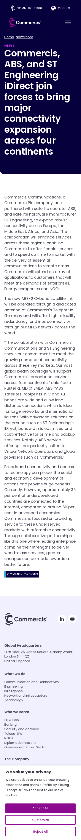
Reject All (40, 831)
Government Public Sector (25, 747)
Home (9, 37)
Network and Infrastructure (26, 695)
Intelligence (13, 691)
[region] (40, 802)
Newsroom (24, 37)
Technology (13, 700)
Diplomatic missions (20, 742)
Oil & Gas (11, 720)
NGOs (8, 738)
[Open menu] (68, 22)
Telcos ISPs (13, 733)
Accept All (40, 808)
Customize (40, 820)
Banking (10, 724)
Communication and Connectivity (31, 682)
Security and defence (21, 729)
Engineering (13, 686)
